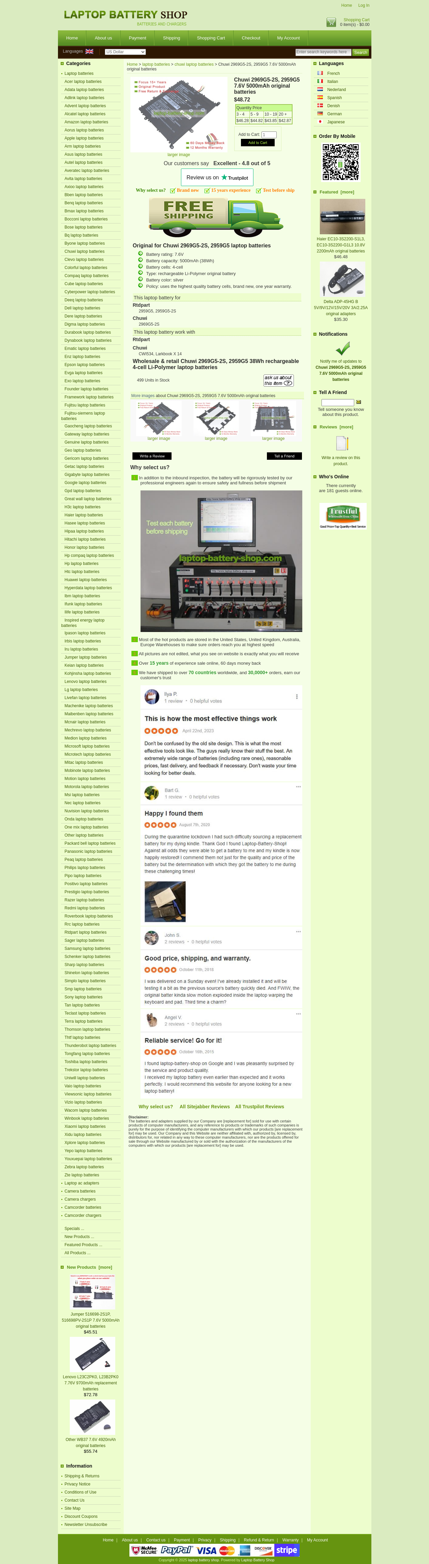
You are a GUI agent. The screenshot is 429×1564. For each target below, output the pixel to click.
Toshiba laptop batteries (86, 1061)
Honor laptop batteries (84, 547)
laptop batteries (156, 64)
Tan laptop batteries (82, 1005)
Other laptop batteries (84, 835)
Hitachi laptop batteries (85, 539)
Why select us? (156, 1106)
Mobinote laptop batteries (87, 770)
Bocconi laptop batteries (86, 219)
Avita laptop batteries (83, 178)
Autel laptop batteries (84, 162)
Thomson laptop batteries (87, 1029)
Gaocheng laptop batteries (88, 426)
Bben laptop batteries (84, 194)
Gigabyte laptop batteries (87, 474)
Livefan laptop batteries (85, 697)
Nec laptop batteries (83, 803)
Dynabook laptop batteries (88, 340)
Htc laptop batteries (82, 571)
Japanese (336, 122)
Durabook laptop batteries (88, 332)
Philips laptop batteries (85, 867)
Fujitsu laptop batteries (85, 405)
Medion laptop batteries (86, 738)
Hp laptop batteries (82, 563)
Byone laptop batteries (85, 243)
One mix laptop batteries (87, 827)
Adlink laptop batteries (84, 97)
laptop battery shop (203, 1560)
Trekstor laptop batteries (86, 1069)
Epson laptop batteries (85, 364)
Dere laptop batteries (83, 316)
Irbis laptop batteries (83, 641)
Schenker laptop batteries (88, 956)
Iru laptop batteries (81, 649)
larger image (159, 436)
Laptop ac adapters (82, 1183)
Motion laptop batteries (85, 778)
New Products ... (79, 1236)
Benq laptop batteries (84, 203)
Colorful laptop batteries (86, 267)
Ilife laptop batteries (82, 612)
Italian (332, 81)
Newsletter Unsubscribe (86, 1524)
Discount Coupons (81, 1516)
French (333, 73)
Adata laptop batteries (84, 89)
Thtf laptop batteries (82, 1037)
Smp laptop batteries (83, 989)
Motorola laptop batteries (87, 786)
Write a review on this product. (340, 457)
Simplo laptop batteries (85, 981)
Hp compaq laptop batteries (89, 555)
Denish (333, 105)
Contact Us (75, 1500)
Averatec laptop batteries (87, 170)
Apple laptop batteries (84, 138)
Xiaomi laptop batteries (85, 1126)
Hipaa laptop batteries (84, 531)
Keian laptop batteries (84, 665)
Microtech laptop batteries (88, 754)
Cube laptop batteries (84, 283)
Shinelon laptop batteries (87, 972)
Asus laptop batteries (83, 154)
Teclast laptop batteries (85, 1013)
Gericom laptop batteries (87, 458)
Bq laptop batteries (81, 235)
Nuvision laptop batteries (87, 811)
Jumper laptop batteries (86, 657)
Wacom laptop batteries (86, 1110)
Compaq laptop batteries (87, 275)
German (334, 114)
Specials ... (75, 1228)
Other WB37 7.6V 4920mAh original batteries (91, 1439)
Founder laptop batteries (87, 389)
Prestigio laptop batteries (87, 892)
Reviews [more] (337, 426)
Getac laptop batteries (84, 466)
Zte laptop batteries (82, 1175)
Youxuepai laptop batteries (88, 1158)
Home (346, 5)
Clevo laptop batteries (84, 259)
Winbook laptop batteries (87, 1118)
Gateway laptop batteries (87, 434)
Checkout (251, 37)
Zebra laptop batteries (84, 1167)
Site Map (73, 1508)
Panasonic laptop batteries (88, 851)
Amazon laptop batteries (86, 122)
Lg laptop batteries (81, 689)
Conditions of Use (81, 1492)
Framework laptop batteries (89, 397)
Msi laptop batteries (82, 794)
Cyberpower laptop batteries (90, 292)
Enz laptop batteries (82, 356)
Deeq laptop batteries (84, 300)
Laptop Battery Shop (257, 1560)
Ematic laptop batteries (85, 348)
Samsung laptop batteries (88, 948)
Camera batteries (80, 1191)
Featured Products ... (83, 1244)
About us (103, 37)
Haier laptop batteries (84, 515)
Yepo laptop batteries (83, 1150)
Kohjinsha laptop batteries (88, 673)
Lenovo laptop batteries (86, 681)
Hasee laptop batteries (85, 523)
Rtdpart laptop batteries (86, 932)
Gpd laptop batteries (83, 490)
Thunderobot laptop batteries (90, 1045)
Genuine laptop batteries (87, 442)
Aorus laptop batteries (84, 130)
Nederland (336, 89)
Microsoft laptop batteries (87, 746)
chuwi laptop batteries (194, 64)
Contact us (155, 1540)
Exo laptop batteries (82, 381)
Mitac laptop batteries (84, 762)
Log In (363, 5)
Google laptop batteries (85, 482)
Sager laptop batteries (84, 940)
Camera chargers (80, 1199)
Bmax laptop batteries (84, 211)
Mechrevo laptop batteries (88, 730)
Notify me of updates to (340, 367)
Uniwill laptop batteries (85, 1078)
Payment (137, 37)
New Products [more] (89, 1267)
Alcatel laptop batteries (85, 114)
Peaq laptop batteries (84, 859)
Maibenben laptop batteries (89, 714)
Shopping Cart (357, 20)
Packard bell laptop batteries (90, 843)
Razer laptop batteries (84, 900)
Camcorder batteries (83, 1207)
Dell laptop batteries (82, 308)
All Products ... (78, 1253)
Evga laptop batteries (84, 372)
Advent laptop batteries (85, 105)
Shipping (171, 37)
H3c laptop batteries (83, 507)
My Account (288, 37)
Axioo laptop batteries (84, 186)
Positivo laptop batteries (86, 883)
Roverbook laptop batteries (89, 916)
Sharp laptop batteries (84, 964)
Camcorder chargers (83, 1215)
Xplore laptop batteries (85, 1142)
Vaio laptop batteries (83, 1086)
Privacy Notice (78, 1484)
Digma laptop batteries (85, 324)
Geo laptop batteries (83, 450)
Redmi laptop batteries (85, 908)
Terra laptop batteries (84, 1021)
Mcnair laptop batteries (85, 722)
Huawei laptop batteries (86, 579)
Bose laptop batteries (84, 227)
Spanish (334, 97)
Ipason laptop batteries (85, 633)
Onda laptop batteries (84, 819)
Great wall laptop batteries (88, 499)
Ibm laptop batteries (82, 596)
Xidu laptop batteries (83, 1134)
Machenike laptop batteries (89, 705)
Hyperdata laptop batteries (88, 587)
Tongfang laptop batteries (87, 1053)
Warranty (290, 1540)
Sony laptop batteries (84, 997)
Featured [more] (337, 191)
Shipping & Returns (82, 1476)
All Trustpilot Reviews (259, 1106)
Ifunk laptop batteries (83, 604)
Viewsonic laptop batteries (88, 1094)
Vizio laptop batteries (83, 1102)
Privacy (204, 1540)
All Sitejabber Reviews (205, 1106)
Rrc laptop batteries (82, 924)
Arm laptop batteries (83, 146)
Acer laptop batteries (83, 81)
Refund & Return (259, 1540)
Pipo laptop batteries (83, 875)
